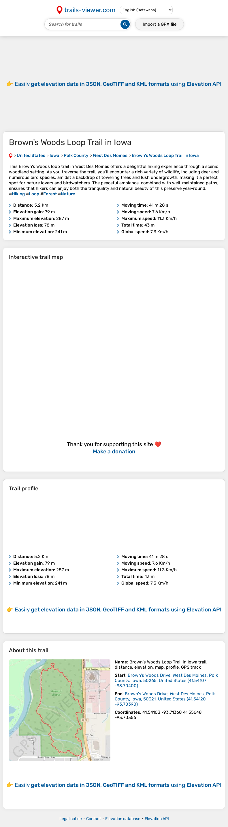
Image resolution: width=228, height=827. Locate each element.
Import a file (159, 24)
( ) (166, 680)
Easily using (118, 84)
